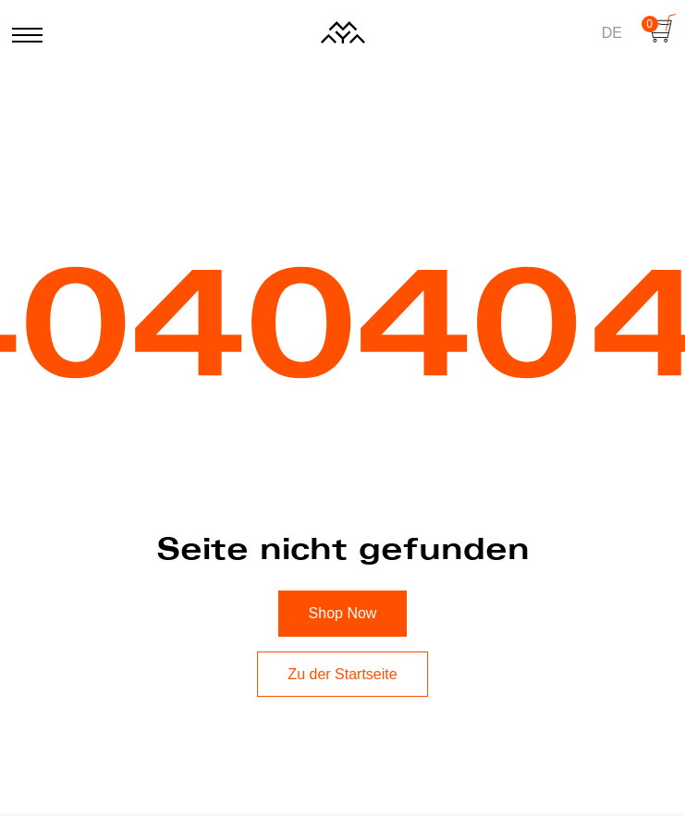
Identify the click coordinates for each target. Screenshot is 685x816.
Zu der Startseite (342, 674)
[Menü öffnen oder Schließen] (24, 28)
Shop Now (343, 613)
